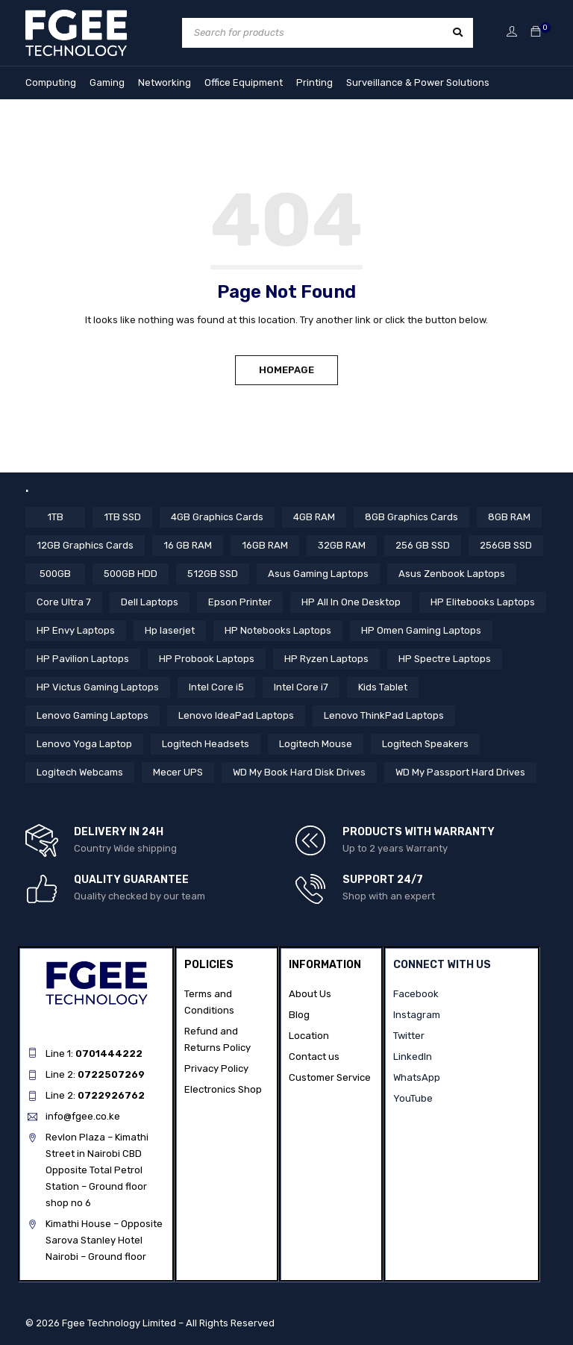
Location (309, 1034)
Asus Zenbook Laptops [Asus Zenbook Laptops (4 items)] (449, 573)
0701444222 (109, 1052)
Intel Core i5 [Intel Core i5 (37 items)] (216, 687)
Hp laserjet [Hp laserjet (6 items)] (170, 630)
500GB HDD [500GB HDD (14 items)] (130, 573)
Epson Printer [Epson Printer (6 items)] (240, 602)
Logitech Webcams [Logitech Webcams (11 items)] (80, 772)
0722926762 (111, 1094)
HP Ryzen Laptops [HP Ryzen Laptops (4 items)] (326, 658)
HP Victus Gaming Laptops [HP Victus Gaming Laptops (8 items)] (98, 687)
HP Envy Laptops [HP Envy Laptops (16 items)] (76, 630)
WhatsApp (416, 1076)
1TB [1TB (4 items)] (55, 516)
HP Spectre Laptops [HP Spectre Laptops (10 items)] (444, 658)
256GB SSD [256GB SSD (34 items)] (499, 545)
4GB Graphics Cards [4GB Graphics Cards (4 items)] (217, 516)
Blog (299, 1014)
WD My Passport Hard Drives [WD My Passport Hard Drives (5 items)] (460, 772)
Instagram (416, 1014)
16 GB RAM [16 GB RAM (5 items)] (185, 545)
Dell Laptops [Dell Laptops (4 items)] (149, 602)
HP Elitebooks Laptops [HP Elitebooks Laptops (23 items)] (482, 602)
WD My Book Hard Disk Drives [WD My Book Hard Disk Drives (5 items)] (299, 772)
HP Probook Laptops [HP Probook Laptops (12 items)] (206, 658)
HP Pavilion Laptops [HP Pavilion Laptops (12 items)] (83, 658)
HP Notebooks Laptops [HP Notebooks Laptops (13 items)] (278, 630)
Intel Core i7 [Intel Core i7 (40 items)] (301, 687)
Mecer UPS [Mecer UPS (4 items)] (178, 772)
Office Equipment (243, 82)
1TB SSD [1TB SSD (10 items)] (122, 516)
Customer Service (330, 1076)
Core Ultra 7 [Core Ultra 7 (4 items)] (64, 602)
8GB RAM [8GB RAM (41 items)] (506, 516)
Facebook (416, 993)
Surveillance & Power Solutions (417, 82)
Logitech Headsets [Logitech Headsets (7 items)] (205, 743)
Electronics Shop (223, 1088)
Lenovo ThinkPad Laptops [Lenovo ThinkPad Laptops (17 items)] (384, 715)
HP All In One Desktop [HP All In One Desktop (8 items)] (351, 602)
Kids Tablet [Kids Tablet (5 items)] (382, 687)
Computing (50, 82)
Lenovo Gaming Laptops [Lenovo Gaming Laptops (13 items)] (92, 715)
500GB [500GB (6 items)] (55, 573)
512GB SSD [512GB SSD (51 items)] (211, 573)
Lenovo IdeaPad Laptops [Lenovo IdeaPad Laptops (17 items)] (236, 715)
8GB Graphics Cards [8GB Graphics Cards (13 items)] (409, 516)
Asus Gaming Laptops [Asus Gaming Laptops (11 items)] (316, 573)
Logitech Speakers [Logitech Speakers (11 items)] (425, 743)
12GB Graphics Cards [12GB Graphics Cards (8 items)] (84, 545)
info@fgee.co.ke (83, 1115)
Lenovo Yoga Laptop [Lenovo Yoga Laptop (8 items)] (84, 743)
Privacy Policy (216, 1067)
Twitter (409, 1034)
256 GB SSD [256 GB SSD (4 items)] (417, 545)
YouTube (413, 1097)
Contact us (314, 1055)
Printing (314, 82)
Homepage (286, 369)
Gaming (107, 82)
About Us (310, 993)
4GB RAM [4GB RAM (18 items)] (313, 516)
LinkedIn (412, 1055)
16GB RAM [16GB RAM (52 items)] (261, 545)
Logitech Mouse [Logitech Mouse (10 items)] (315, 743)
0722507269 (111, 1073)
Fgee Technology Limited (119, 1322)
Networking (164, 82)
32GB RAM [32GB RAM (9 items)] (336, 545)
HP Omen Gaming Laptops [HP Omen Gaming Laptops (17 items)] (421, 630)
